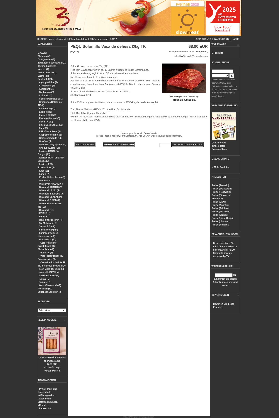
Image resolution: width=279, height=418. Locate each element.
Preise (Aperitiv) (220, 205)
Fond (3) (43, 128)
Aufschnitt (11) (46, 89)
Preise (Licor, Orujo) (222, 218)
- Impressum (44, 408)
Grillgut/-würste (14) (49, 148)
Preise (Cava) (219, 202)
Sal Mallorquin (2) (48, 223)
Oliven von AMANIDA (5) (51, 184)
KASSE (235, 39)
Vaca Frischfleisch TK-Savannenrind (89, 39)
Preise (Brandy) (220, 215)
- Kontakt (42, 405)
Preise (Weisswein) (221, 188)
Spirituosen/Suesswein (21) (52, 63)
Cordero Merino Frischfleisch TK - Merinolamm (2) (47, 246)
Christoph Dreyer (146, 417)
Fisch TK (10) (46, 121)
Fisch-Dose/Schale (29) (51, 125)
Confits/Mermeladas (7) (51, 99)
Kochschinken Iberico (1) (52, 177)
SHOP (40, 39)
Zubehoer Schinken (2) (49, 292)
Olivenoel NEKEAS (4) (50, 197)
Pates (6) (43, 216)
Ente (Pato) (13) (47, 108)
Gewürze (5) (45, 141)
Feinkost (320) (45, 79)
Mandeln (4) (45, 180)
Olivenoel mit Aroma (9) (51, 194)
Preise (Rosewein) (221, 192)
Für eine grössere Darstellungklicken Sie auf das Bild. (184, 96)
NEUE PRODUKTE (46, 320)
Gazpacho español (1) (50, 135)
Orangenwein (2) (46, 59)
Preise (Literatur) (220, 221)
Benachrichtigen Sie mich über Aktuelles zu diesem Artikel (225, 250)
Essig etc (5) (45, 112)
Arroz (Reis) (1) (47, 85)
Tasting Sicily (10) (47, 66)
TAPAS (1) (44, 279)
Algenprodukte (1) (48, 82)
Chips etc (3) (45, 95)
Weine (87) (43, 76)
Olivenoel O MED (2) (49, 200)
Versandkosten (52, 371)
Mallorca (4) (44, 56)
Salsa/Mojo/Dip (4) (48, 230)
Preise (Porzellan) (221, 211)
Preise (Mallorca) (220, 225)
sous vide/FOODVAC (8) (51, 269)
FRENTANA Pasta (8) (50, 131)
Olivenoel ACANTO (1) (50, 187)
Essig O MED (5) (47, 115)
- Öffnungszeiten (46, 395)
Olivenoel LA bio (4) (49, 190)
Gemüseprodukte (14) (50, 138)
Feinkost (49, 39)
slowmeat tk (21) (47, 239)
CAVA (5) (42, 53)
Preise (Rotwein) (220, 185)
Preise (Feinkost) (221, 208)
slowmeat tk (62, 39)
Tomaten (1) (45, 282)
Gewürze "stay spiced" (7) (52, 144)
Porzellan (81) (45, 288)
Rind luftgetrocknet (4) (51, 220)
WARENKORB (221, 39)
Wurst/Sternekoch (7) (50, 285)
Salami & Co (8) (47, 226)
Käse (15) (44, 171)
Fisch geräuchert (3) (49, 118)
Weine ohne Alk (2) (47, 72)
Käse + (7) (44, 174)
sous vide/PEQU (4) (49, 272)
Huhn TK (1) (46, 252)
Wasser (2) (43, 69)
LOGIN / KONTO (203, 39)
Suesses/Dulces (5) (49, 275)
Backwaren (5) (46, 92)
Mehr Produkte (221, 167)
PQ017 (113, 39)
